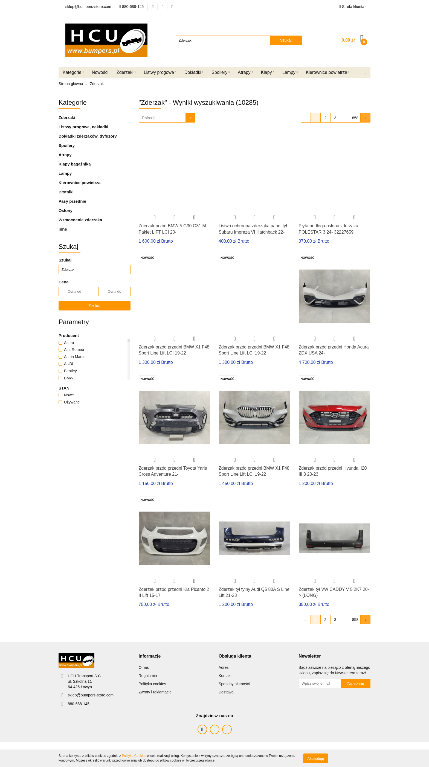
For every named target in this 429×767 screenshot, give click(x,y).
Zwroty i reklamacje (155, 692)
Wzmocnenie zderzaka (80, 219)
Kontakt (225, 675)
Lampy (290, 72)
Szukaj (94, 306)
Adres (224, 667)
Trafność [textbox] (148, 118)
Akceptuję (315, 758)
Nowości (100, 72)
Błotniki (66, 192)
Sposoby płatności (234, 684)
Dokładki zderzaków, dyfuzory (88, 136)
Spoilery (220, 72)
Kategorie (73, 72)
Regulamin (148, 675)
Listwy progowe (160, 72)
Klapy (267, 72)
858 (355, 118)
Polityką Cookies (134, 756)
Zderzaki (126, 72)
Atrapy (245, 72)
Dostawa (226, 692)
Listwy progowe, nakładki (83, 126)
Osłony (66, 210)
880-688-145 (78, 704)
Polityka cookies (152, 684)
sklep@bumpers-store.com (91, 695)
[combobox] (167, 118)
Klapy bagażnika (75, 164)
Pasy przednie (72, 201)
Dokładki (193, 72)
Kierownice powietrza (327, 72)
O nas (144, 667)
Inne (63, 229)
